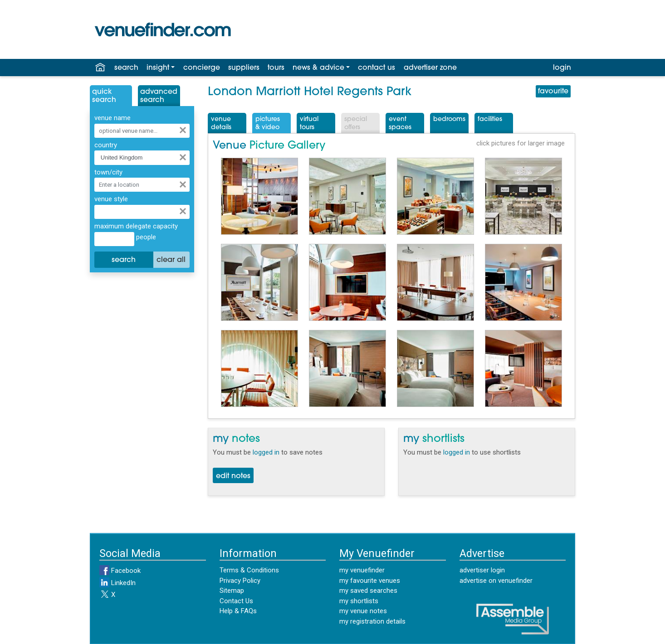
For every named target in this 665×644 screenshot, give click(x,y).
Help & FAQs (238, 611)
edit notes (233, 476)
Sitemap (232, 590)
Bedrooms (449, 119)
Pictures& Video (267, 123)
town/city (108, 172)
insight (158, 68)
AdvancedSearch (158, 96)
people (145, 237)
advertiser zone (430, 68)
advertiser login (482, 570)
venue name (112, 118)
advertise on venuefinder (496, 580)
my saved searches (368, 590)
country (105, 145)
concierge (201, 68)
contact (376, 68)
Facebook (120, 571)
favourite (553, 91)
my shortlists (358, 601)
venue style (111, 199)
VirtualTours (309, 123)
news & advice (318, 68)
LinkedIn (117, 583)
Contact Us (236, 601)
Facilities (490, 119)
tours (276, 68)
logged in (266, 452)
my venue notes (363, 611)
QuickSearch (104, 96)
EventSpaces (400, 123)
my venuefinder (362, 570)
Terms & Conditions (249, 570)
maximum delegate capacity (136, 226)
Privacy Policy (240, 580)
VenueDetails (221, 123)
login (562, 68)
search (126, 68)
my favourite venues (369, 580)
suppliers (243, 68)
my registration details (372, 621)
